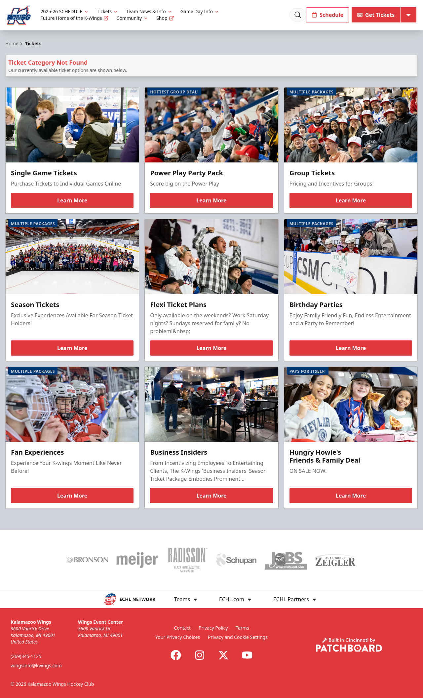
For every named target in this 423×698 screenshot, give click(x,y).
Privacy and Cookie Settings (238, 637)
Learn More (72, 200)
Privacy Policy (213, 628)
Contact (182, 628)
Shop (165, 18)
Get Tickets (376, 14)
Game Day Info (199, 11)
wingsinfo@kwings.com (36, 665)
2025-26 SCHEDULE (64, 11)
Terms (242, 628)
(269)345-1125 (26, 656)
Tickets (107, 11)
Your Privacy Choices (177, 637)
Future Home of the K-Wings (74, 18)
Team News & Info (149, 11)
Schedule (327, 14)
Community (133, 18)
